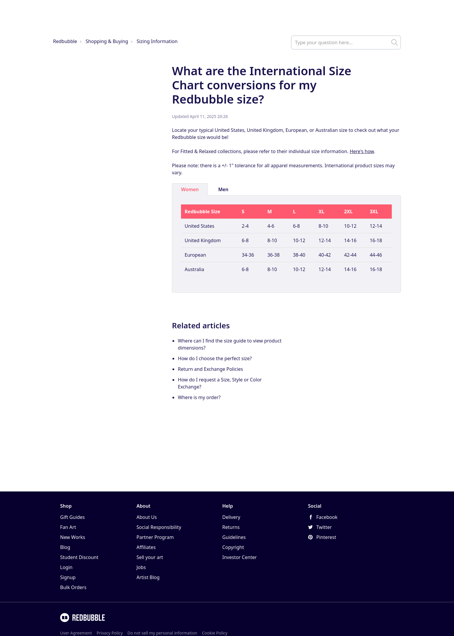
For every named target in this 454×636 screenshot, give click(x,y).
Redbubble (65, 41)
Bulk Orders (73, 587)
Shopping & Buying (106, 41)
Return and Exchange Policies (210, 369)
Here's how (362, 151)
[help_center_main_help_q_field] (346, 42)
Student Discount (79, 557)
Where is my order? (199, 397)
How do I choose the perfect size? (215, 358)
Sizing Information (156, 41)
